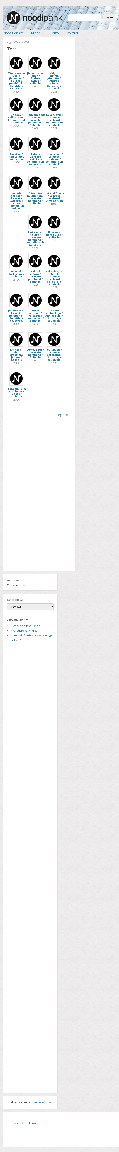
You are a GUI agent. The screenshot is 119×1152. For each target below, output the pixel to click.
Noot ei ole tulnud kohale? (26, 626)
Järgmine (64, 415)
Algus (10, 42)
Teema (19, 42)
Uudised (54, 33)
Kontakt (72, 33)
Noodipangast (13, 33)
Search (109, 18)
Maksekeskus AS (42, 1102)
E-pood (35, 33)
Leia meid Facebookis (24, 1123)
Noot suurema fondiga (24, 630)
